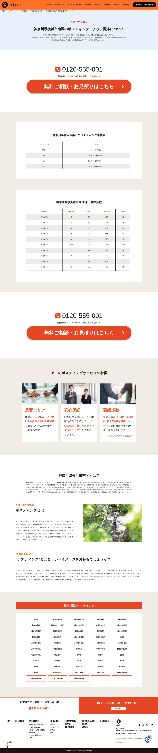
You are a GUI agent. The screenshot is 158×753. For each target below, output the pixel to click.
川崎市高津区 (100, 643)
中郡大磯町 (79, 672)
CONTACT (118, 708)
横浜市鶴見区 (57, 619)
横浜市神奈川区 (79, 619)
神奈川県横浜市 (37, 11)
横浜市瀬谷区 (122, 631)
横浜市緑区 (100, 631)
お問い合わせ (132, 733)
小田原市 (36, 661)
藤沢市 (122, 655)
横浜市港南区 (57, 631)
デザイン (55, 730)
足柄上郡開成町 (79, 678)
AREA (70, 724)
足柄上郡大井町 (36, 678)
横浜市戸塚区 (36, 631)
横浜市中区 (122, 619)
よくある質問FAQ (35, 735)
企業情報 (107, 5)
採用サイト (127, 5)
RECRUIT (72, 727)
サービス (98, 5)
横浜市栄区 (36, 637)
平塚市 (79, 655)
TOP (3, 11)
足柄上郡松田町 (57, 678)
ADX (30, 738)
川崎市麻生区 (57, 649)
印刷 (53, 733)
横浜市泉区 (57, 637)
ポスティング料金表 (75, 5)
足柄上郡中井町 (122, 672)
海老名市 (79, 666)
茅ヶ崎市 (57, 661)
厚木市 (122, 661)
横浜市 (36, 619)
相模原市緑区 (100, 649)
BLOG (87, 724)
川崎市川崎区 (36, 643)
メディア (117, 5)
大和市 (36, 666)
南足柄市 (122, 666)
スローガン (48, 5)
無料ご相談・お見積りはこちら (79, 86)
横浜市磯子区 (79, 625)
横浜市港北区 (122, 625)
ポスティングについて (37, 725)
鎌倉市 (100, 655)
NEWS (87, 727)
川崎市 (122, 637)
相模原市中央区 (122, 649)
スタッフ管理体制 (35, 727)
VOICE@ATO (90, 720)
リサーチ (55, 735)
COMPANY (73, 720)
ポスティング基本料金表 (37, 730)
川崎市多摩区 (122, 643)
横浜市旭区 (79, 631)
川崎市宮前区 (36, 649)
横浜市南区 (36, 625)
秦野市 (100, 661)
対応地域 (88, 5)
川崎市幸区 (57, 643)
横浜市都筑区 (100, 637)
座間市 (100, 666)
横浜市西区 (100, 619)
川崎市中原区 (79, 643)
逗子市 (79, 661)
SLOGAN (19, 720)
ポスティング (59, 5)
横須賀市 (57, 655)
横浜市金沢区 (100, 625)
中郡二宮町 (100, 672)
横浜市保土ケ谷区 (57, 625)
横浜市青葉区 (79, 637)
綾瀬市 (36, 672)
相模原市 (79, 649)
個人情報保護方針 (120, 742)
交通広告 (55, 725)
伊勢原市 (57, 666)
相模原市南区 (36, 655)
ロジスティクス (57, 727)
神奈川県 (24, 11)
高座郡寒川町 (57, 672)
